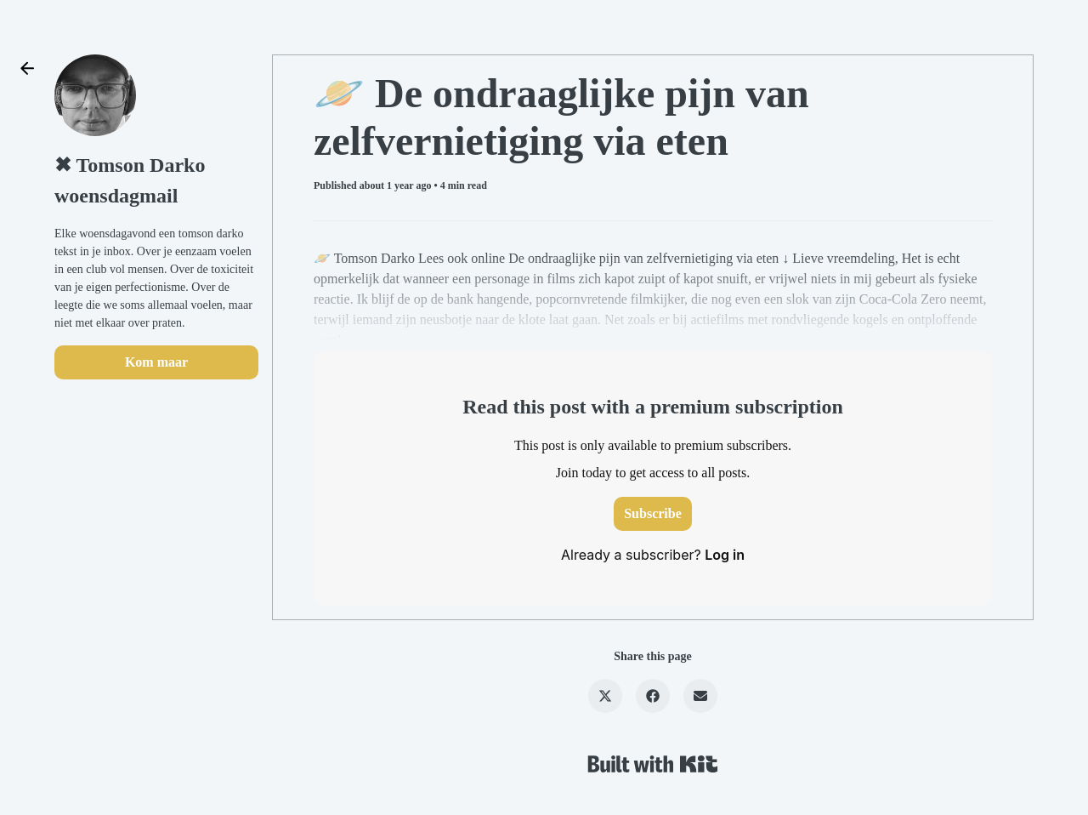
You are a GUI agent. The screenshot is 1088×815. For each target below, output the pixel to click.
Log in (725, 554)
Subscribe (653, 513)
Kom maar (156, 362)
